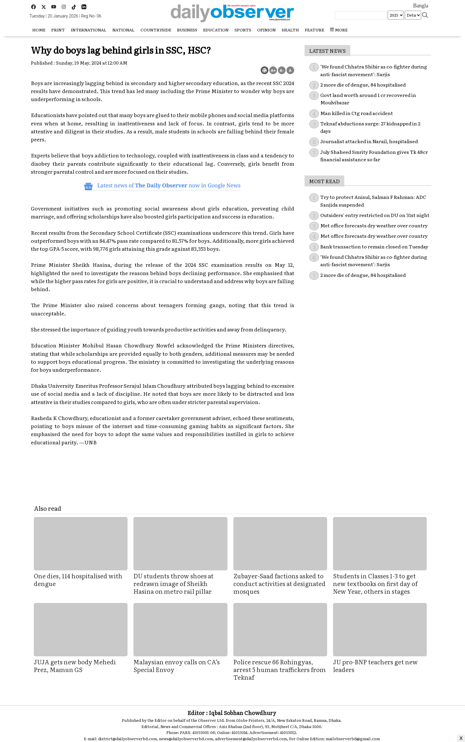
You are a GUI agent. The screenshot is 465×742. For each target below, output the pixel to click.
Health (290, 30)
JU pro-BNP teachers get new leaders (375, 665)
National (123, 30)
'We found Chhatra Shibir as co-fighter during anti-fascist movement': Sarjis (373, 260)
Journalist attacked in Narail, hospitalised (369, 141)
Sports (243, 30)
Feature (314, 30)
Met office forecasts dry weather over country (374, 225)
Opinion (266, 30)
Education (216, 30)
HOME (38, 30)
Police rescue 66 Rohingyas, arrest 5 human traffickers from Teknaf (279, 669)
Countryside (156, 30)
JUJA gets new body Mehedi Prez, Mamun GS (75, 665)
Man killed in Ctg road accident (356, 113)
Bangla (420, 6)
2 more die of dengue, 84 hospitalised (363, 84)
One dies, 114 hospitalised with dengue (78, 579)
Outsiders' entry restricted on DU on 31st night (374, 214)
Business (187, 30)
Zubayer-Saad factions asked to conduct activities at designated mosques (279, 583)
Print (58, 30)
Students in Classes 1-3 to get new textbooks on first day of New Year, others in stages (375, 583)
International (88, 30)
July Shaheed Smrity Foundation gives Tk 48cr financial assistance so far (374, 155)
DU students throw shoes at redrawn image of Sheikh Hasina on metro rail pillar (173, 583)
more (339, 30)
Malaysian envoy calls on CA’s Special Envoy (176, 665)
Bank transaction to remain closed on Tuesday (374, 246)
